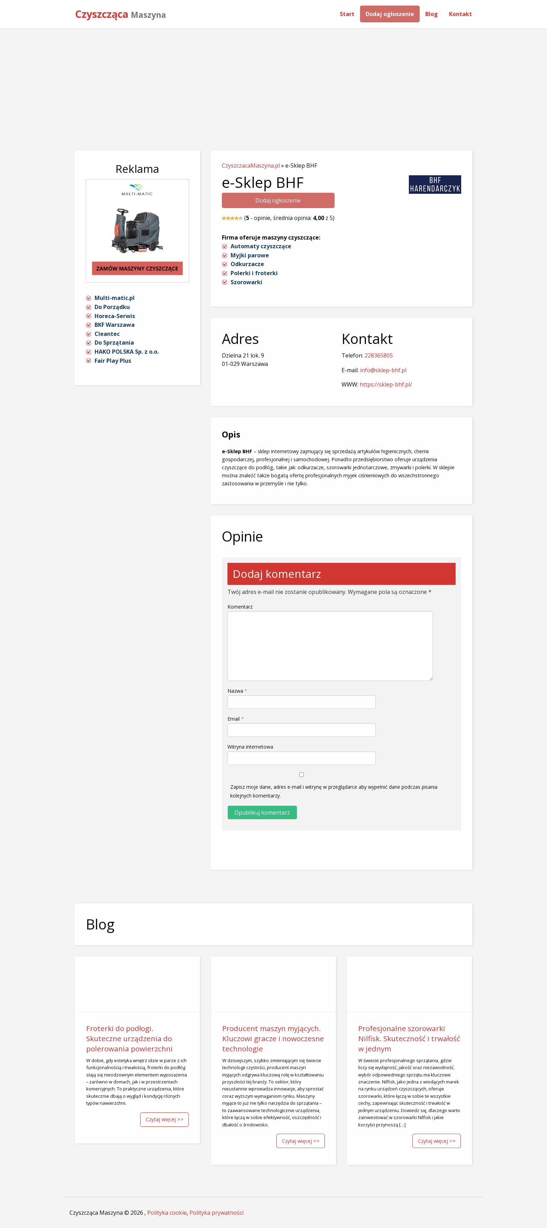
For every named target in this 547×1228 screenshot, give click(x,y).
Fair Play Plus (113, 361)
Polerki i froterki (254, 273)
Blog (431, 14)
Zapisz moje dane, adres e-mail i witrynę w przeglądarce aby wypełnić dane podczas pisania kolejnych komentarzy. (333, 791)
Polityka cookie (167, 1212)
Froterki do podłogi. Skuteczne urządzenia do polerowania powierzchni (129, 1038)
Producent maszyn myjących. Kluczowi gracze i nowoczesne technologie (273, 1038)
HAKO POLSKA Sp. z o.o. (127, 351)
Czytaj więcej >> (164, 1119)
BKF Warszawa (115, 325)
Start (347, 14)
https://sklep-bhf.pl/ (386, 384)
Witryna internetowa (250, 746)
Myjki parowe (250, 255)
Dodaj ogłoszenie (390, 14)
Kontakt (460, 14)
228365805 (379, 355)
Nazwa (237, 690)
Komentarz (240, 606)
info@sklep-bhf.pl (383, 370)
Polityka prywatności (216, 1212)
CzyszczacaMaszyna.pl (251, 165)
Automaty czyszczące (261, 246)
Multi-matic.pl (115, 298)
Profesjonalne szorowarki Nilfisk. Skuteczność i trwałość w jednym (409, 1038)
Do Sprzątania (114, 342)
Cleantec (107, 334)
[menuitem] (347, 14)
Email (235, 718)
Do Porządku (112, 307)
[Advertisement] (273, 81)
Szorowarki (246, 282)
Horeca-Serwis (115, 316)
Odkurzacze (247, 264)
